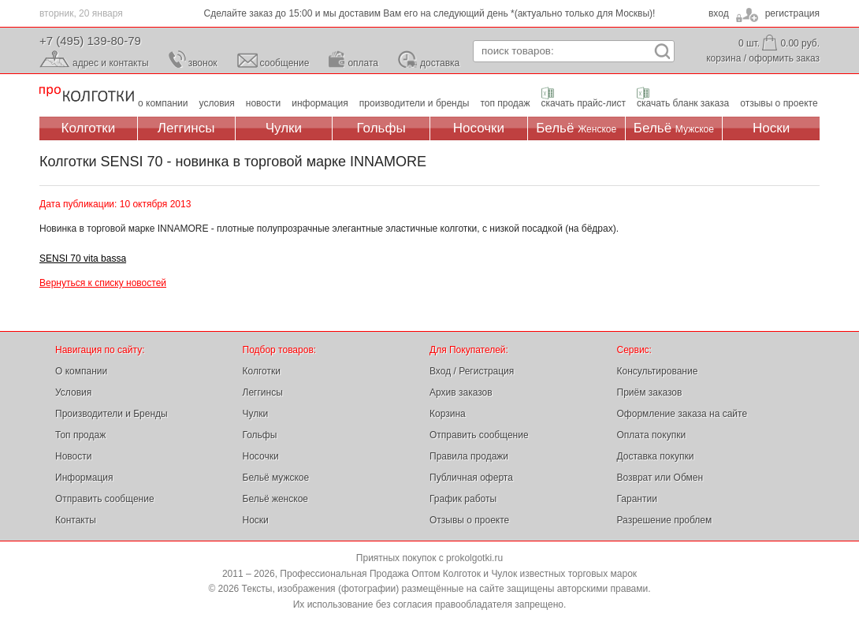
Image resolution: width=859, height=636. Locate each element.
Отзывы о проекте (469, 520)
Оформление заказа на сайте (682, 413)
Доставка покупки (655, 456)
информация (320, 103)
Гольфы (381, 128)
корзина (723, 58)
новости (263, 103)
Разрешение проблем (664, 520)
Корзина (448, 413)
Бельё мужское (276, 477)
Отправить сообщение (104, 498)
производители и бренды (414, 103)
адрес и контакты (111, 63)
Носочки (478, 128)
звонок (203, 63)
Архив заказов (461, 392)
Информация (84, 477)
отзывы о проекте (778, 103)
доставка (439, 63)
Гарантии (637, 498)
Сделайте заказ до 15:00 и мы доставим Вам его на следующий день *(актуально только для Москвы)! (430, 13)
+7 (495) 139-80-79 (90, 40)
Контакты (75, 520)
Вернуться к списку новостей (102, 282)
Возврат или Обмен (660, 477)
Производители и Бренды (111, 413)
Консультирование (657, 371)
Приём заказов (649, 392)
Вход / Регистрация (472, 371)
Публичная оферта (471, 477)
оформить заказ (784, 58)
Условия (73, 392)
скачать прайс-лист (583, 103)
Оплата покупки (651, 435)
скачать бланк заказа (683, 103)
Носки (771, 128)
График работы (463, 498)
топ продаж (505, 103)
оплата (363, 63)
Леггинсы (186, 128)
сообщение (285, 63)
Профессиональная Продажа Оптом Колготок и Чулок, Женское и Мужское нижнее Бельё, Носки (86, 95)
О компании (81, 371)
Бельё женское (275, 498)
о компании (163, 103)
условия (217, 103)
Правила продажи (469, 456)
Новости (73, 456)
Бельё (576, 128)
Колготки (88, 128)
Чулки (284, 128)
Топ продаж (80, 435)
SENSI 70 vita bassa (82, 258)
